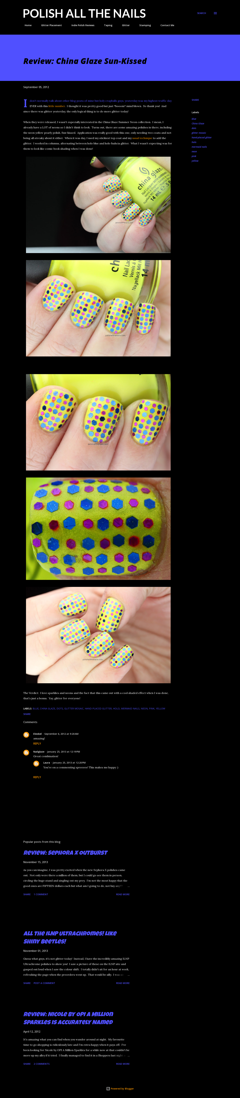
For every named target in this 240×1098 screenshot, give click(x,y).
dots (194, 128)
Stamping (143, 25)
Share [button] (195, 99)
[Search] (201, 13)
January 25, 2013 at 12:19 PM (63, 751)
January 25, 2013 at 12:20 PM (69, 762)
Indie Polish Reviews (81, 25)
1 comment (41, 894)
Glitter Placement (49, 25)
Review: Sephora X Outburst (65, 854)
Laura (46, 762)
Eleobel (37, 733)
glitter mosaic (199, 132)
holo (194, 142)
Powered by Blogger (120, 1088)
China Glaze (198, 123)
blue (194, 118)
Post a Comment (44, 983)
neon (194, 151)
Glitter (124, 25)
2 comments (42, 1063)
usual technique (142, 138)
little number (56, 106)
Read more (123, 894)
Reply (37, 743)
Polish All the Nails (84, 13)
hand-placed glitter (202, 137)
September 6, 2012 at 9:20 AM (61, 733)
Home (26, 25)
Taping (106, 25)
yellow (195, 160)
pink (194, 156)
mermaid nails (199, 146)
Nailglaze (38, 751)
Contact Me (165, 25)
